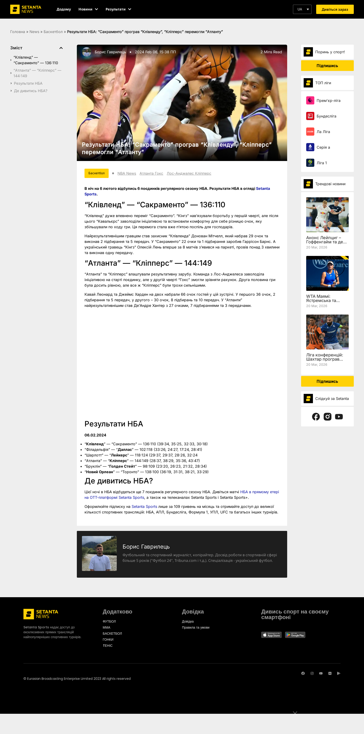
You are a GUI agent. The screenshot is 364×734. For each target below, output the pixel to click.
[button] (302, 9)
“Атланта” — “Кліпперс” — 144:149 (37, 73)
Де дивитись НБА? (30, 90)
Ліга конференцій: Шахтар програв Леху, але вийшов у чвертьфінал (326, 361)
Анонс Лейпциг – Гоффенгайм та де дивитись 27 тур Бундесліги (324, 244)
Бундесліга (326, 116)
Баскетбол (53, 31)
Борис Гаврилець (110, 52)
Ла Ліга (323, 131)
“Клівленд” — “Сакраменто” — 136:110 (35, 60)
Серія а (323, 147)
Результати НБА (28, 83)
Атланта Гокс (159, 174)
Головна (17, 31)
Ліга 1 (322, 163)
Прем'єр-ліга (329, 100)
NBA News (134, 174)
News (34, 31)
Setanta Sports (144, 507)
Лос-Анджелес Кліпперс (196, 174)
